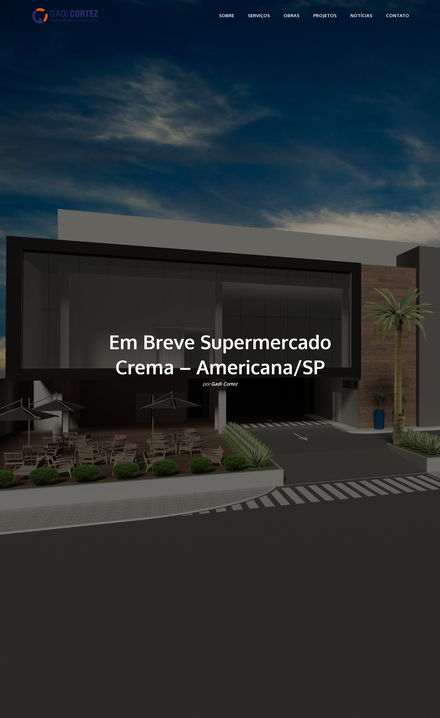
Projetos (325, 15)
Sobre (226, 15)
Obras (291, 15)
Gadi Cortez (224, 384)
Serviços (259, 15)
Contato (397, 15)
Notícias (361, 15)
